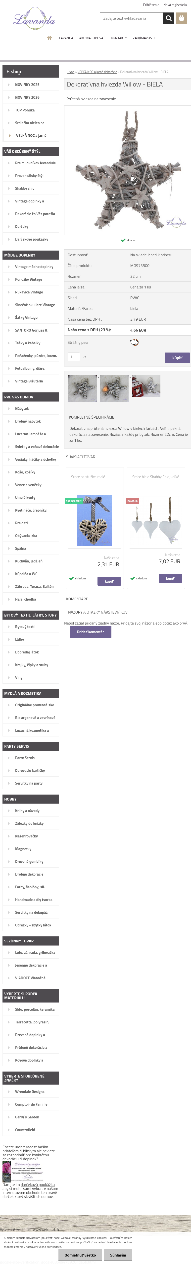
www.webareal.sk (46, 1229)
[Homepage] (50, 37)
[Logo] (34, 18)
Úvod (70, 71)
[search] (168, 18)
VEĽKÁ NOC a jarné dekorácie (97, 71)
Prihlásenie (151, 4)
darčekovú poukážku (38, 1184)
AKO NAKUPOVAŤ (92, 37)
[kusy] (74, 357)
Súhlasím (118, 1255)
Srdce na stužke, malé (88, 476)
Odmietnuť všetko (80, 1255)
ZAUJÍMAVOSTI (143, 37)
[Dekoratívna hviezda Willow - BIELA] (83, 376)
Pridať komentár (90, 632)
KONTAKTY (119, 37)
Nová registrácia (175, 4)
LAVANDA (66, 37)
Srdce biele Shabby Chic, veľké (155, 476)
